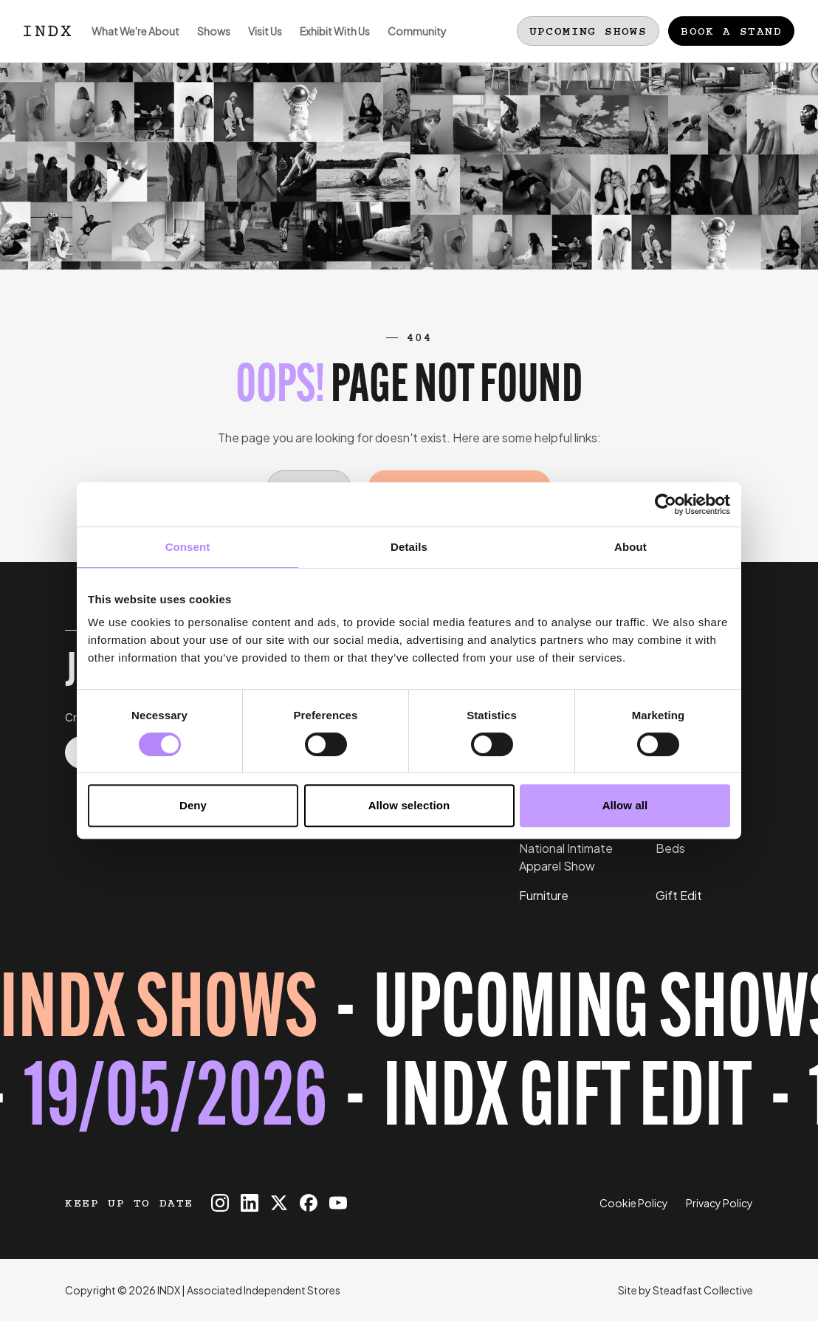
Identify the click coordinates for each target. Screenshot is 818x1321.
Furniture (543, 895)
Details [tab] (409, 547)
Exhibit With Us (330, 43)
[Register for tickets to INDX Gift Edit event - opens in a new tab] (409, 1058)
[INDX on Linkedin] (249, 1203)
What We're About (131, 43)
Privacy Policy (719, 1203)
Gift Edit (679, 895)
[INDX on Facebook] (308, 1203)
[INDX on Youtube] (338, 1203)
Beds (670, 848)
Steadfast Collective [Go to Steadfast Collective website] (703, 1290)
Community (413, 43)
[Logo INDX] (47, 31)
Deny (193, 805)
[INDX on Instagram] (220, 1203)
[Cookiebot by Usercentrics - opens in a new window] (665, 504)
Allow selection (409, 805)
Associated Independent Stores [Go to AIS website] (263, 1290)
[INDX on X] (279, 1203)
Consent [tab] (187, 547)
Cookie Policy (633, 1203)
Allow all (625, 805)
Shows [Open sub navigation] (209, 43)
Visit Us (260, 43)
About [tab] (630, 547)
